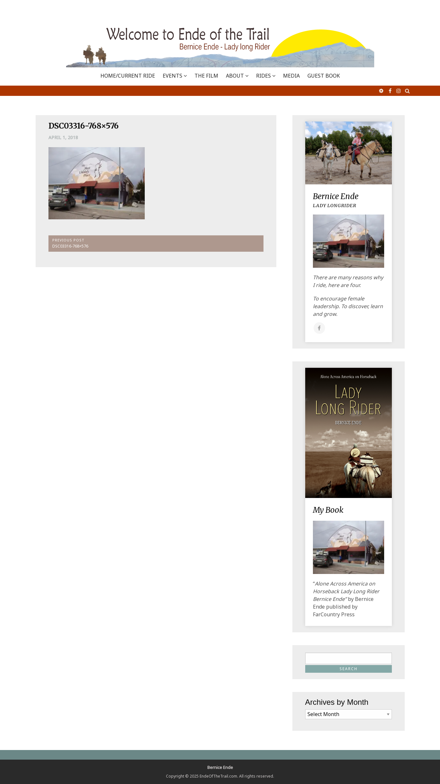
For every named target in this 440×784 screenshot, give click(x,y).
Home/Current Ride (127, 75)
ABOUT (235, 75)
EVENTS (172, 75)
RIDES (263, 75)
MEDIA (291, 75)
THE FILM (206, 75)
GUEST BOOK (323, 75)
